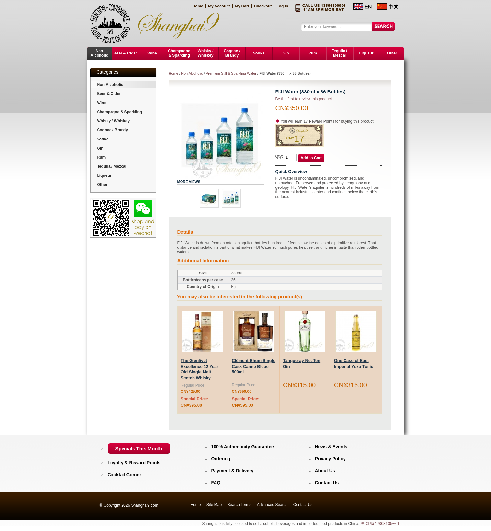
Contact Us (327, 482)
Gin (100, 148)
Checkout (263, 6)
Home (198, 6)
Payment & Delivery (232, 470)
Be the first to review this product (303, 99)
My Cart (242, 6)
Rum (101, 157)
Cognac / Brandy (112, 130)
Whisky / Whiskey (113, 121)
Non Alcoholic (192, 73)
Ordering (220, 458)
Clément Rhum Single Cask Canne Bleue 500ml (253, 366)
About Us (325, 470)
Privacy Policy (330, 458)
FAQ (216, 482)
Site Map (214, 504)
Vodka (103, 139)
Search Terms (239, 504)
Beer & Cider (109, 93)
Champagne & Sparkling (119, 112)
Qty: (279, 156)
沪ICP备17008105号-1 (379, 523)
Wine (102, 103)
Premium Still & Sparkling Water (231, 73)
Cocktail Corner (124, 474)
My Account (219, 6)
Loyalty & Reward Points (134, 462)
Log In (282, 6)
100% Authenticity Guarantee (242, 446)
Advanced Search (272, 504)
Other (102, 184)
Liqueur (104, 175)
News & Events (331, 446)
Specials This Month (138, 448)
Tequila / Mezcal (111, 166)
